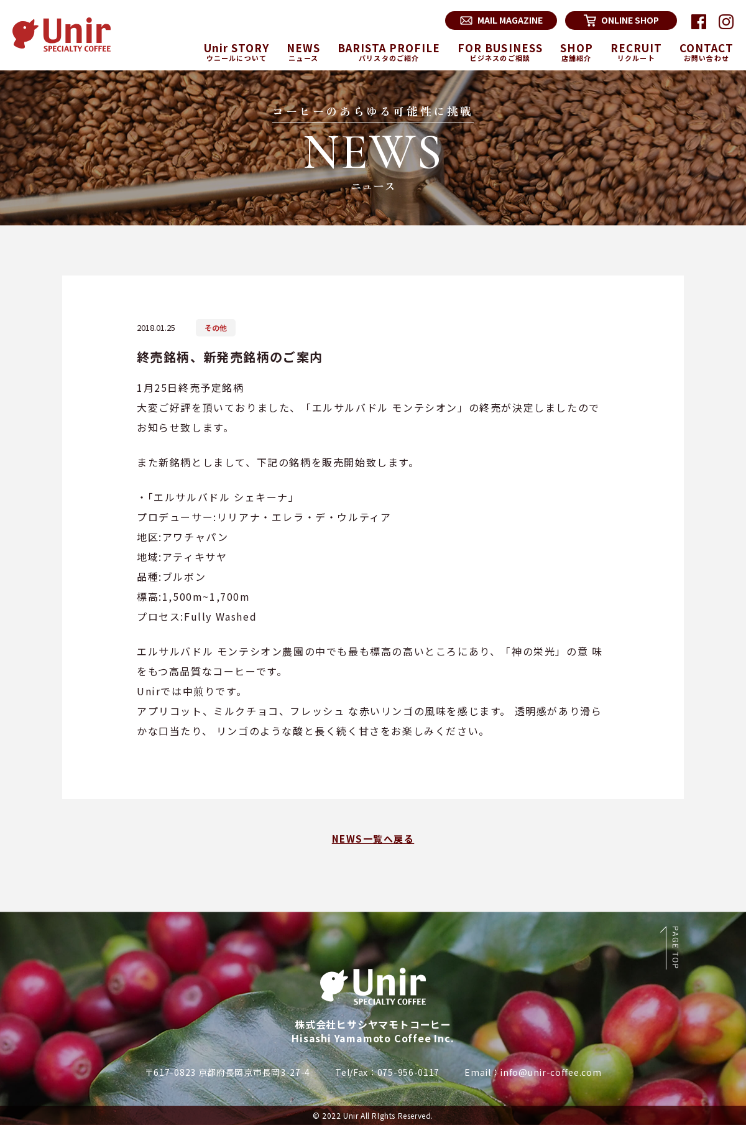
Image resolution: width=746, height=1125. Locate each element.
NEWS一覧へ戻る (373, 838)
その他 (216, 327)
